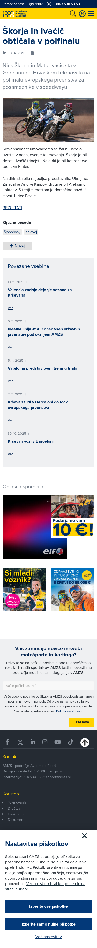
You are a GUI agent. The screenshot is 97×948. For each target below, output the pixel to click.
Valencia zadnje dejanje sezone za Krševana (40, 292)
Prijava (82, 722)
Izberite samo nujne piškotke (49, 924)
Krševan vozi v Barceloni (31, 441)
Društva (14, 808)
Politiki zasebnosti (69, 711)
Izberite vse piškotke (48, 906)
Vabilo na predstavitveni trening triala (42, 368)
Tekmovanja (17, 802)
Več (10, 308)
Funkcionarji (17, 814)
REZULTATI (12, 207)
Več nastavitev (48, 936)
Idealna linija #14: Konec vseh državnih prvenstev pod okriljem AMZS (44, 331)
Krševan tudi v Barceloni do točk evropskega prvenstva (38, 404)
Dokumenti (16, 819)
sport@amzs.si (59, 776)
